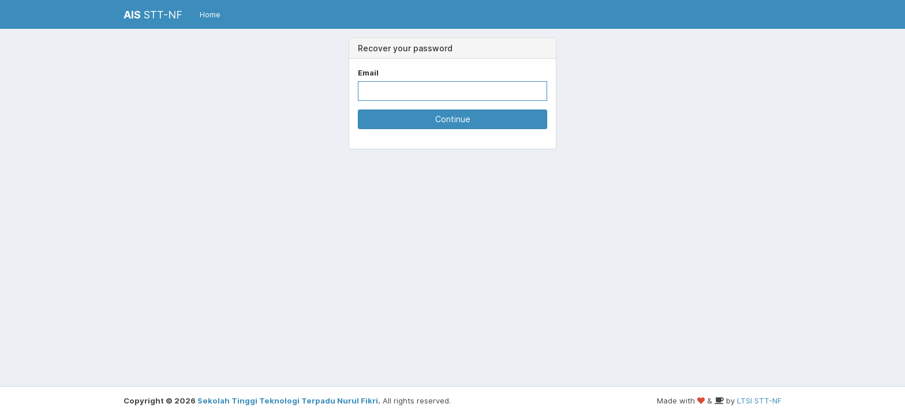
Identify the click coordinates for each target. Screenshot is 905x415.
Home (210, 14)
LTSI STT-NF (759, 400)
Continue (452, 119)
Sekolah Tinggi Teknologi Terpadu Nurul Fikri (287, 400)
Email (368, 72)
